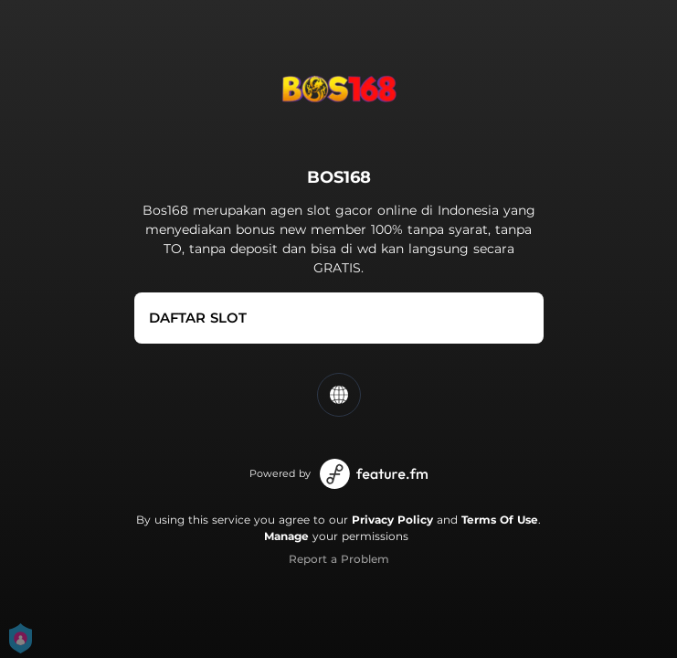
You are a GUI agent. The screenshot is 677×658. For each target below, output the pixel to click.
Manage (286, 536)
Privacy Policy (392, 519)
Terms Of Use (499, 519)
